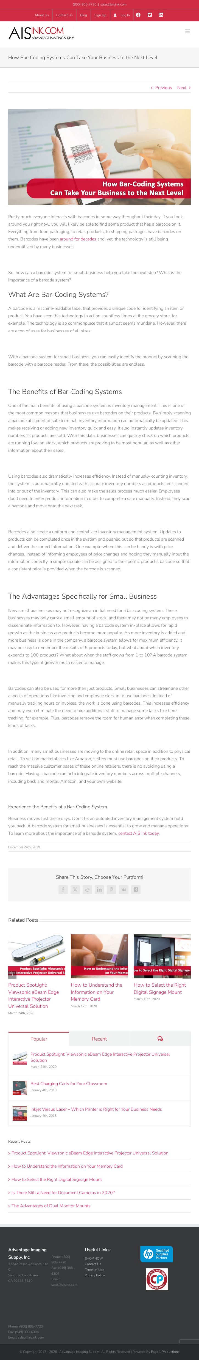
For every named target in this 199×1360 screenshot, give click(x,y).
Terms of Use (94, 1270)
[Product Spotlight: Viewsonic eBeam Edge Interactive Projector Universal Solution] (20, 1055)
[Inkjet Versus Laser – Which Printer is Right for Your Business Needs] (20, 1110)
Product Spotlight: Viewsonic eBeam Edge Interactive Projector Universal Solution (33, 995)
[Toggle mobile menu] (188, 31)
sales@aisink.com (113, 4)
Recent (99, 1039)
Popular (38, 1039)
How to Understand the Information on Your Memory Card (96, 992)
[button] (12, 975)
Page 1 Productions (165, 1352)
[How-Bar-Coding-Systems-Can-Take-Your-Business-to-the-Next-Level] (99, 157)
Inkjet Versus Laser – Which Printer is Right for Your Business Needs (96, 1109)
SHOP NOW (94, 1258)
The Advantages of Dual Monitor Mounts (51, 1206)
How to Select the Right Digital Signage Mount (160, 988)
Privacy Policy (95, 1275)
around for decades (78, 239)
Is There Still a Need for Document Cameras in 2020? (63, 1193)
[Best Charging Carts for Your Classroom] (20, 1084)
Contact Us (93, 1264)
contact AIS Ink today (138, 833)
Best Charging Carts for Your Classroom (68, 1084)
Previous (163, 88)
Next (181, 88)
